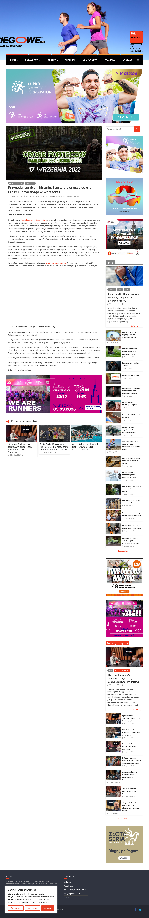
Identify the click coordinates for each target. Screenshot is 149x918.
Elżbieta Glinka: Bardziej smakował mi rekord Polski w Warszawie (131, 732)
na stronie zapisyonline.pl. (56, 263)
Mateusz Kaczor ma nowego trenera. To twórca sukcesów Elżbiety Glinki (131, 760)
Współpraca (68, 886)
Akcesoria (112, 290)
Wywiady (110, 60)
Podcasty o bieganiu (117, 643)
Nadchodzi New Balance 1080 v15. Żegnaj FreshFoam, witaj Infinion (130, 540)
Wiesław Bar (128, 304)
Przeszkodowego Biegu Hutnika (33, 220)
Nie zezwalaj (32, 908)
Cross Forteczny (59, 196)
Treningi (70, 60)
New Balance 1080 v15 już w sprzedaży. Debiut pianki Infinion (131, 488)
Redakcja (25, 196)
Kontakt (127, 60)
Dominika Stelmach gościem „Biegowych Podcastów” (129, 746)
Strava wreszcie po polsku (131, 375)
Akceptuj (47, 908)
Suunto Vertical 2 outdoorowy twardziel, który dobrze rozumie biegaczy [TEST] (123, 297)
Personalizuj (16, 908)
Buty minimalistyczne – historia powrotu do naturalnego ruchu (130, 351)
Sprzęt (52, 60)
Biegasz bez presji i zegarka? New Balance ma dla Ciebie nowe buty (131, 430)
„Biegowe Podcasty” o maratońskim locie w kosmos (130, 791)
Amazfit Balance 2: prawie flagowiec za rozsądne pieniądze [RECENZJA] (131, 390)
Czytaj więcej (136, 326)
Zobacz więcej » (124, 551)
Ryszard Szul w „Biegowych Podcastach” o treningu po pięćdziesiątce (131, 718)
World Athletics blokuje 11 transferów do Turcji (85, 445)
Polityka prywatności (72, 893)
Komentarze (90, 60)
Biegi (13, 60)
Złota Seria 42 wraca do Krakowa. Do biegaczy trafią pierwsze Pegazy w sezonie (54, 447)
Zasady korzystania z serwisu (75, 890)
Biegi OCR (35, 196)
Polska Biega (30, 183)
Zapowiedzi (31, 60)
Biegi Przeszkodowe (16, 183)
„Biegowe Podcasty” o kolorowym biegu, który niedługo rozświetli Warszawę (20, 448)
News (120, 290)
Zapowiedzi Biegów (72, 196)
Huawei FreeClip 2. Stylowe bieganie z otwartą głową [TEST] (129, 474)
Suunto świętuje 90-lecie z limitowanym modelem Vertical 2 (131, 460)
